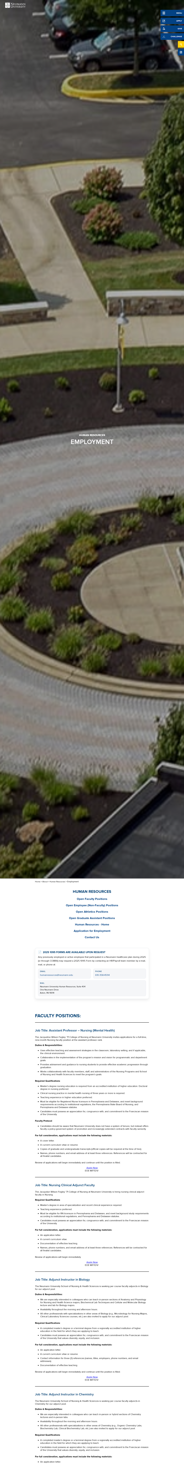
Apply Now (92, 1167)
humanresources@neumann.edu (56, 975)
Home (37, 881)
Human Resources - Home (92, 924)
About (45, 881)
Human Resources (57, 881)
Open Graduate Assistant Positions (92, 918)
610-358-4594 (102, 975)
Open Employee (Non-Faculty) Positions (92, 905)
